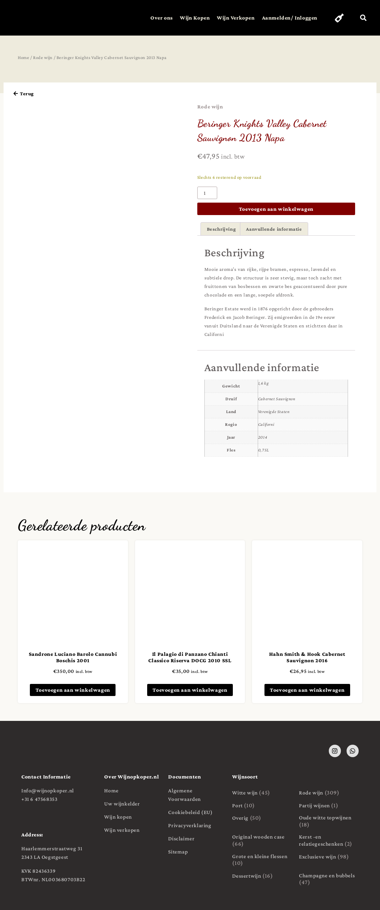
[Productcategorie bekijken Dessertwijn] (262, 875)
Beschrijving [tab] (221, 229)
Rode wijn (43, 57)
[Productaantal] (207, 193)
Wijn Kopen (191, 18)
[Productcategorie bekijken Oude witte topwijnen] (329, 821)
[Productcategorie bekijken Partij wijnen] (329, 805)
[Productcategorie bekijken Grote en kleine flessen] (262, 859)
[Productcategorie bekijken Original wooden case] (262, 840)
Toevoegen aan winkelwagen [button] (73, 690)
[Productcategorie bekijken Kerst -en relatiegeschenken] (329, 840)
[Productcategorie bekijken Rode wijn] (329, 792)
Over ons (157, 18)
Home (23, 57)
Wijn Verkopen (232, 18)
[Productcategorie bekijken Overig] (262, 818)
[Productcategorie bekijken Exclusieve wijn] (329, 856)
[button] (363, 18)
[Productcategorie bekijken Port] (262, 805)
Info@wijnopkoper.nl (47, 790)
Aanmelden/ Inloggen (285, 18)
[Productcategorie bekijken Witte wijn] (262, 792)
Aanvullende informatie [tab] (274, 229)
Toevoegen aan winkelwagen (276, 209)
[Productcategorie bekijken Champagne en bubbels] (329, 879)
